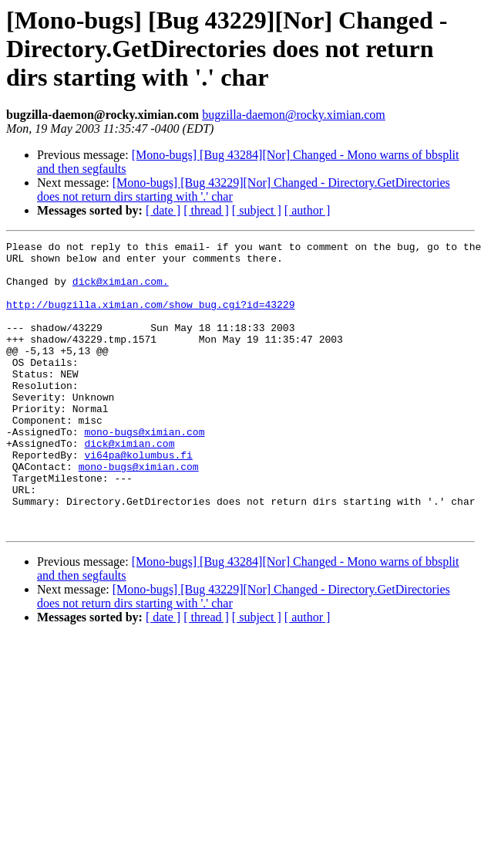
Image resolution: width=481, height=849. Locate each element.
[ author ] (307, 210)
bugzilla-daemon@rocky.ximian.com (293, 114)
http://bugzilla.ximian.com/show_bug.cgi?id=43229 (150, 318)
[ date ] (163, 210)
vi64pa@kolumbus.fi (138, 499)
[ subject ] (256, 210)
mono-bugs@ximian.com (144, 471)
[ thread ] (206, 210)
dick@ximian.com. (120, 290)
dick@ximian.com (129, 485)
